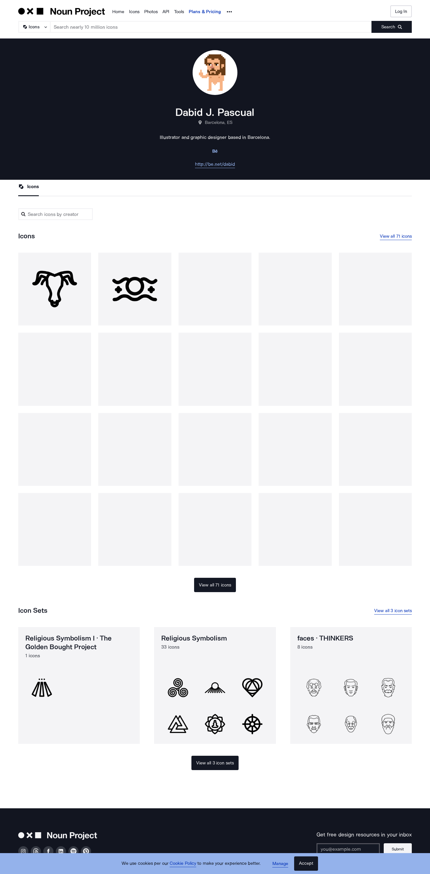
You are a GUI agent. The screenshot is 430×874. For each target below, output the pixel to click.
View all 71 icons (396, 236)
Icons (134, 11)
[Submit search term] (391, 27)
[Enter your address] (348, 849)
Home (118, 11)
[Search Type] (34, 27)
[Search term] (211, 27)
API (165, 11)
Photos (151, 11)
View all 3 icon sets (393, 610)
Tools (179, 11)
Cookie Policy (183, 863)
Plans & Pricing (205, 11)
